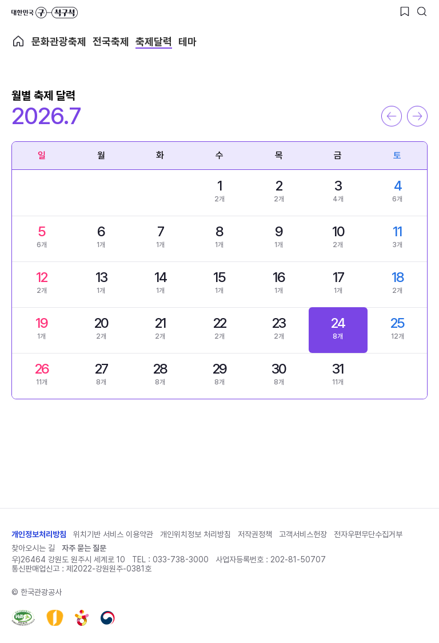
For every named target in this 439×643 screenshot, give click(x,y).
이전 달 (391, 116)
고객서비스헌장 (303, 534)
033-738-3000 (181, 559)
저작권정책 (255, 534)
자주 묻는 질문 (84, 548)
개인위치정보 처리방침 (195, 534)
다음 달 (417, 116)
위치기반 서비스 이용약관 (113, 534)
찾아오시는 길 (33, 548)
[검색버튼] (422, 11)
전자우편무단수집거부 (368, 534)
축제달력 (153, 41)
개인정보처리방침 (38, 534)
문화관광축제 (58, 41)
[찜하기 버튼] (404, 11)
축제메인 (18, 41)
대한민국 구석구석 (44, 12)
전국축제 (111, 41)
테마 (187, 41)
